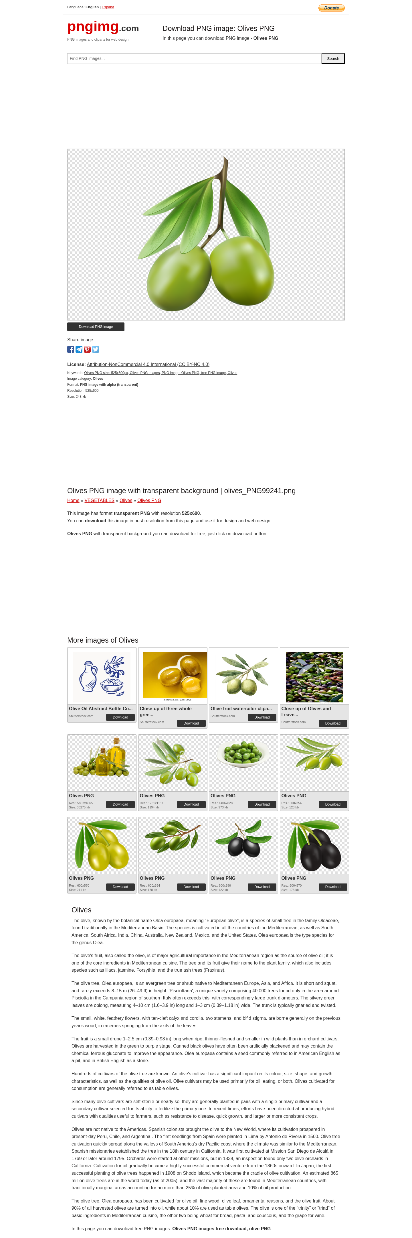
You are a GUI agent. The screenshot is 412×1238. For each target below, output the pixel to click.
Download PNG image (96, 327)
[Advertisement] (206, 108)
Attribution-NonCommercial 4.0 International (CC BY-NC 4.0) (148, 364)
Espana (108, 7)
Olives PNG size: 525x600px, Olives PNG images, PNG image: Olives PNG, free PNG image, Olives (160, 373)
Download (120, 717)
